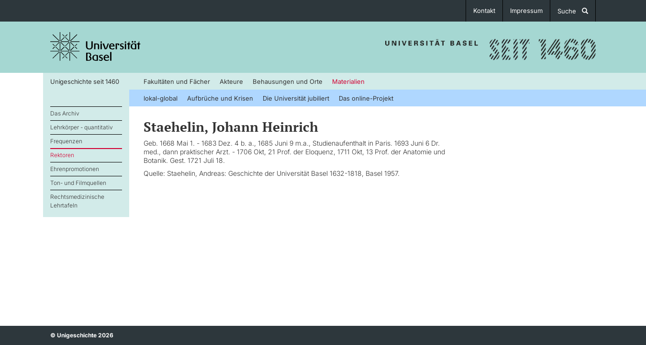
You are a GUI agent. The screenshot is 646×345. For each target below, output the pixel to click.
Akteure (231, 81)
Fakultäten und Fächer (177, 81)
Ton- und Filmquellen (78, 182)
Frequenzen (66, 141)
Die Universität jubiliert (296, 98)
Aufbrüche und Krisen (220, 98)
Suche (572, 11)
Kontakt (484, 10)
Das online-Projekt (366, 98)
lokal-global (161, 98)
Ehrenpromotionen (74, 168)
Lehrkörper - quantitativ (81, 127)
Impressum (526, 10)
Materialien (348, 81)
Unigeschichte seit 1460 (84, 81)
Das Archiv (64, 113)
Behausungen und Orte (288, 81)
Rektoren (62, 155)
